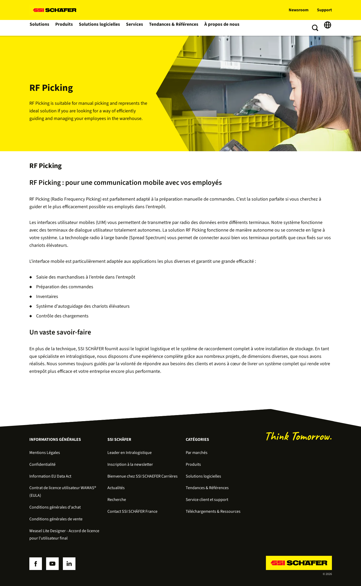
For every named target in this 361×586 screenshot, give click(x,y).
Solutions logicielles (99, 28)
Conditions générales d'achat (55, 507)
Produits (65, 28)
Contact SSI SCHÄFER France (132, 511)
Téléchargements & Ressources (213, 511)
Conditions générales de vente (56, 519)
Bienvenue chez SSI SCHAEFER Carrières (142, 476)
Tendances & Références (171, 28)
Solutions (39, 28)
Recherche (116, 500)
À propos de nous (216, 28)
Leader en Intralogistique (129, 453)
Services (133, 28)
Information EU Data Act (50, 476)
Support (324, 10)
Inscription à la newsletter (130, 464)
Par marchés (196, 453)
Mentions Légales (44, 453)
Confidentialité (42, 464)
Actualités (116, 488)
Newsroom (299, 10)
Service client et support (207, 500)
